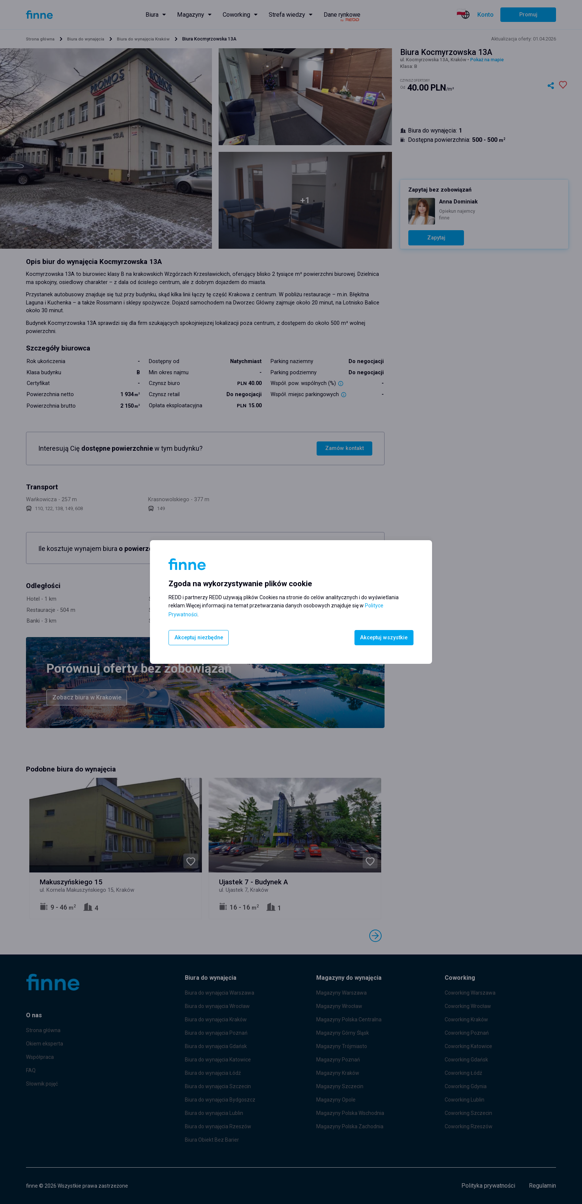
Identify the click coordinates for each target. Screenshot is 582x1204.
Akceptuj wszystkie (383, 637)
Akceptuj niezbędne (199, 637)
